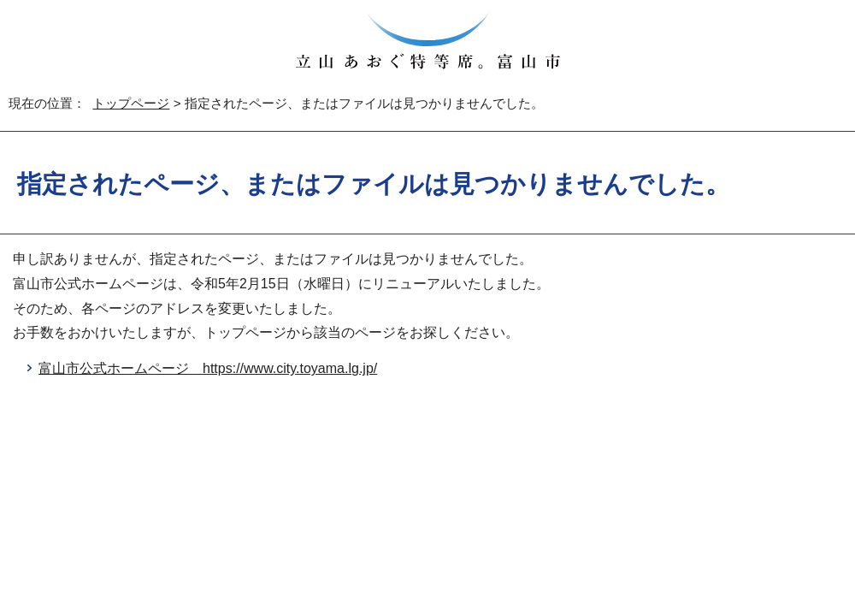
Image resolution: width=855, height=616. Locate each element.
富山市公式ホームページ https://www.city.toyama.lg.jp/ (207, 368)
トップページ (130, 103)
